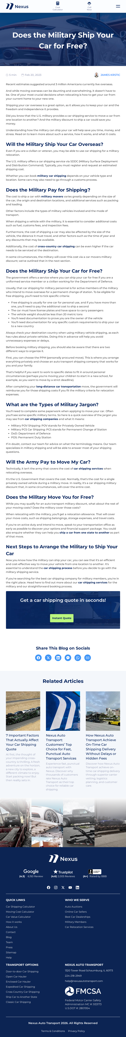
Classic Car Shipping (18, 1002)
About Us (11, 927)
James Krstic (110, 74)
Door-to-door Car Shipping (22, 971)
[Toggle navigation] (118, 6)
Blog (8, 937)
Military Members (75, 921)
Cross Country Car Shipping (23, 991)
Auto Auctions (73, 906)
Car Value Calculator (18, 916)
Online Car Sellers (76, 911)
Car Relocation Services (79, 927)
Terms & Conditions (53, 1031)
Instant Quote (61, 618)
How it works (14, 921)
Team (9, 942)
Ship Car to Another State (21, 996)
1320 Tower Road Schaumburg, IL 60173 (89, 970)
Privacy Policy (76, 1031)
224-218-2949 (73, 975)
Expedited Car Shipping (20, 986)
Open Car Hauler (16, 976)
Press (9, 947)
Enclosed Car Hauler (18, 981)
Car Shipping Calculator (20, 906)
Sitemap (11, 952)
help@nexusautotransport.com (84, 981)
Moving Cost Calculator (20, 911)
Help (9, 957)
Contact (11, 932)
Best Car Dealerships (77, 916)
